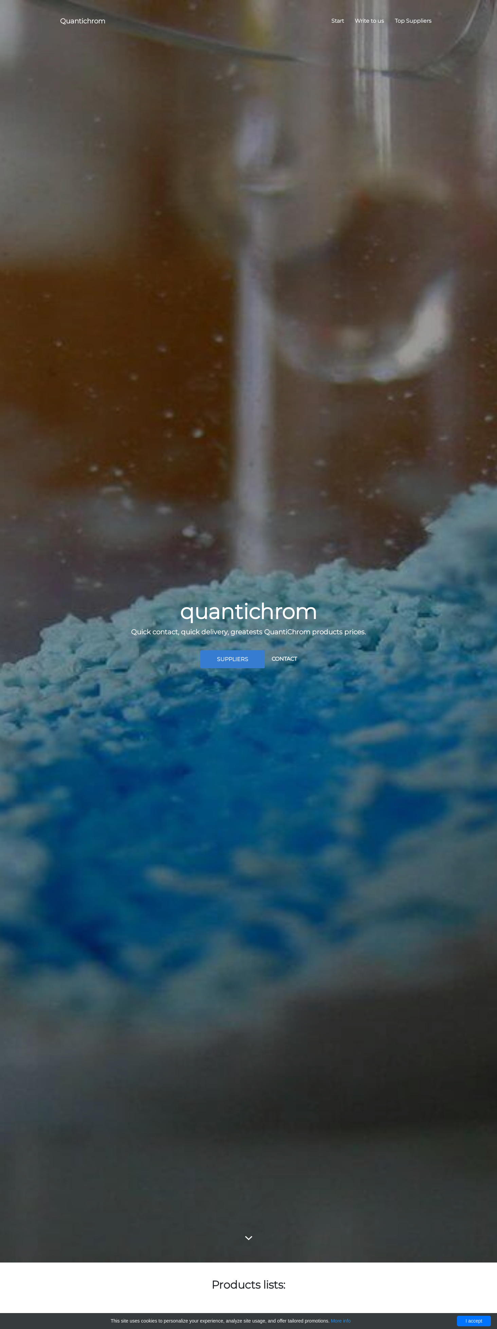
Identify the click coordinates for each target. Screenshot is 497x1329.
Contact (284, 659)
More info (341, 1321)
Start (337, 21)
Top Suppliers (413, 21)
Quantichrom (82, 21)
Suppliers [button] (232, 659)
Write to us (369, 21)
